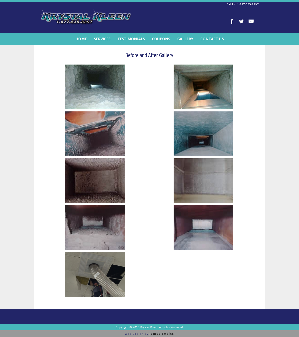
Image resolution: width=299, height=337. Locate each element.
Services (102, 38)
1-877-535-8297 (248, 4)
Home (81, 38)
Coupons (161, 38)
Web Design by (149, 333)
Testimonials (131, 38)
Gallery (185, 38)
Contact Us (212, 38)
